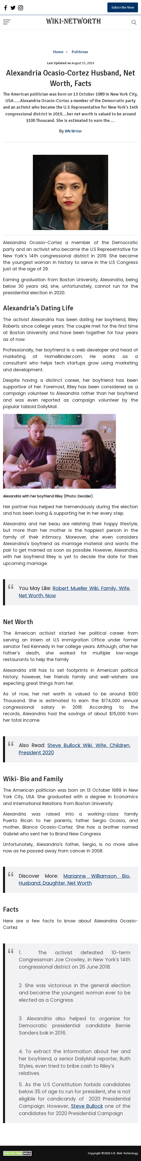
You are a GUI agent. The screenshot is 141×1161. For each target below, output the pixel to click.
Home (58, 51)
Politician (80, 51)
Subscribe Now (122, 7)
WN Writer (73, 131)
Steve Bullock (87, 1106)
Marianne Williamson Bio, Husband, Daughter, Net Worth (74, 880)
